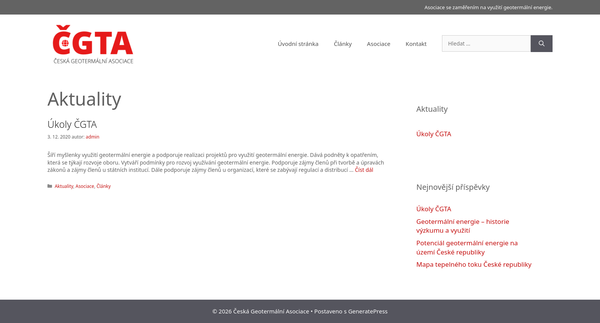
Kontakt (416, 43)
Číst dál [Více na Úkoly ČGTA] (364, 169)
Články (343, 43)
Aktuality (64, 186)
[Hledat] (542, 43)
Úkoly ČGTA (72, 124)
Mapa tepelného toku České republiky (474, 264)
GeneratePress (368, 311)
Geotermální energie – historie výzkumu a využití (462, 226)
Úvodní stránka (298, 43)
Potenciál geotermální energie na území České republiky (467, 247)
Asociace (378, 43)
